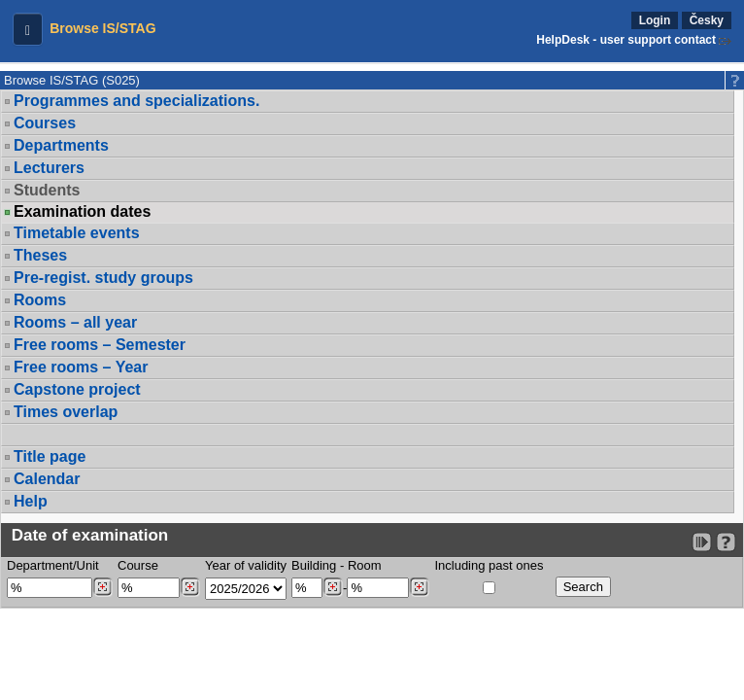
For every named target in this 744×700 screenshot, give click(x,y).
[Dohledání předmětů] (190, 587)
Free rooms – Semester (100, 344)
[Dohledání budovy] (332, 587)
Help (31, 501)
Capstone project (77, 389)
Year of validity (246, 565)
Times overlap (66, 411)
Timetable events (77, 233)
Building (313, 565)
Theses (40, 255)
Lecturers (49, 167)
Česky (707, 20)
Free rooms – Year (81, 367)
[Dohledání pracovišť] (102, 587)
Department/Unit (53, 565)
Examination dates (82, 212)
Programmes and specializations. (136, 100)
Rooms (40, 300)
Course (138, 565)
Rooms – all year (75, 322)
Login (655, 20)
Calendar (47, 479)
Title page (49, 456)
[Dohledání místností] (419, 587)
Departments (61, 145)
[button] (28, 29)
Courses (45, 123)
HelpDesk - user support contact (626, 40)
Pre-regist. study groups (103, 277)
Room (365, 565)
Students (47, 190)
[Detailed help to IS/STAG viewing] (726, 542)
